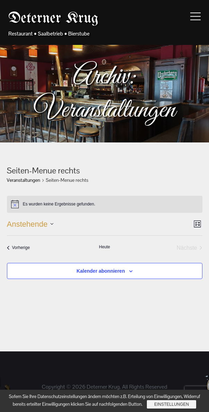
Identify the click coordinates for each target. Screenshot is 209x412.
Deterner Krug (53, 18)
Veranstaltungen (23, 180)
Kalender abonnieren (100, 271)
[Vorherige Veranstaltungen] (18, 248)
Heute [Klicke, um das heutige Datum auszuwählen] (104, 246)
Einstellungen (171, 404)
